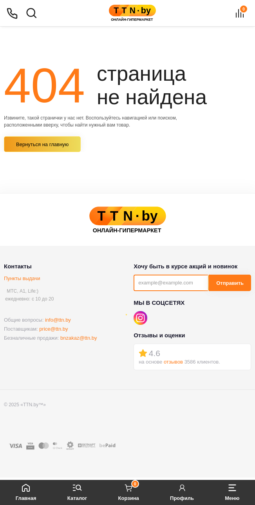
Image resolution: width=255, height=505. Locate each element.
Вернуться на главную (42, 144)
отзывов (173, 362)
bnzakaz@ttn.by (78, 338)
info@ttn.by (58, 320)
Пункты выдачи (22, 278)
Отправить (230, 283)
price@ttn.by (53, 329)
